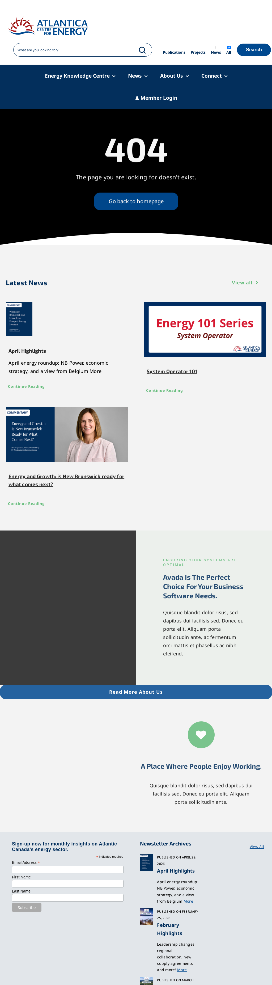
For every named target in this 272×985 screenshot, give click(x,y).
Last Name (21, 891)
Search (254, 49)
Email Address (26, 862)
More (188, 901)
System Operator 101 (172, 371)
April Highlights (27, 351)
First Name (21, 877)
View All (257, 846)
